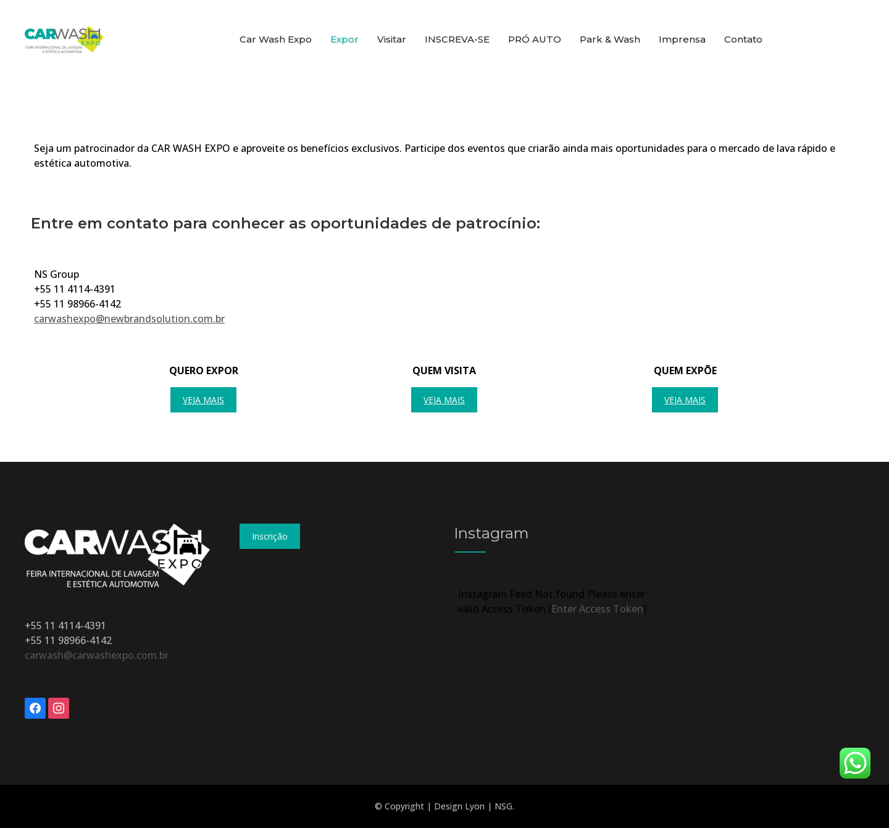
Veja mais (203, 400)
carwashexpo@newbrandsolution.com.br (129, 318)
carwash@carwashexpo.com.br (97, 655)
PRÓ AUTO (534, 39)
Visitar (391, 39)
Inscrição (270, 536)
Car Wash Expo (276, 39)
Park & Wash (610, 39)
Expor (344, 39)
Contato (743, 39)
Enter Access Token (597, 609)
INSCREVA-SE (457, 39)
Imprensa (682, 39)
